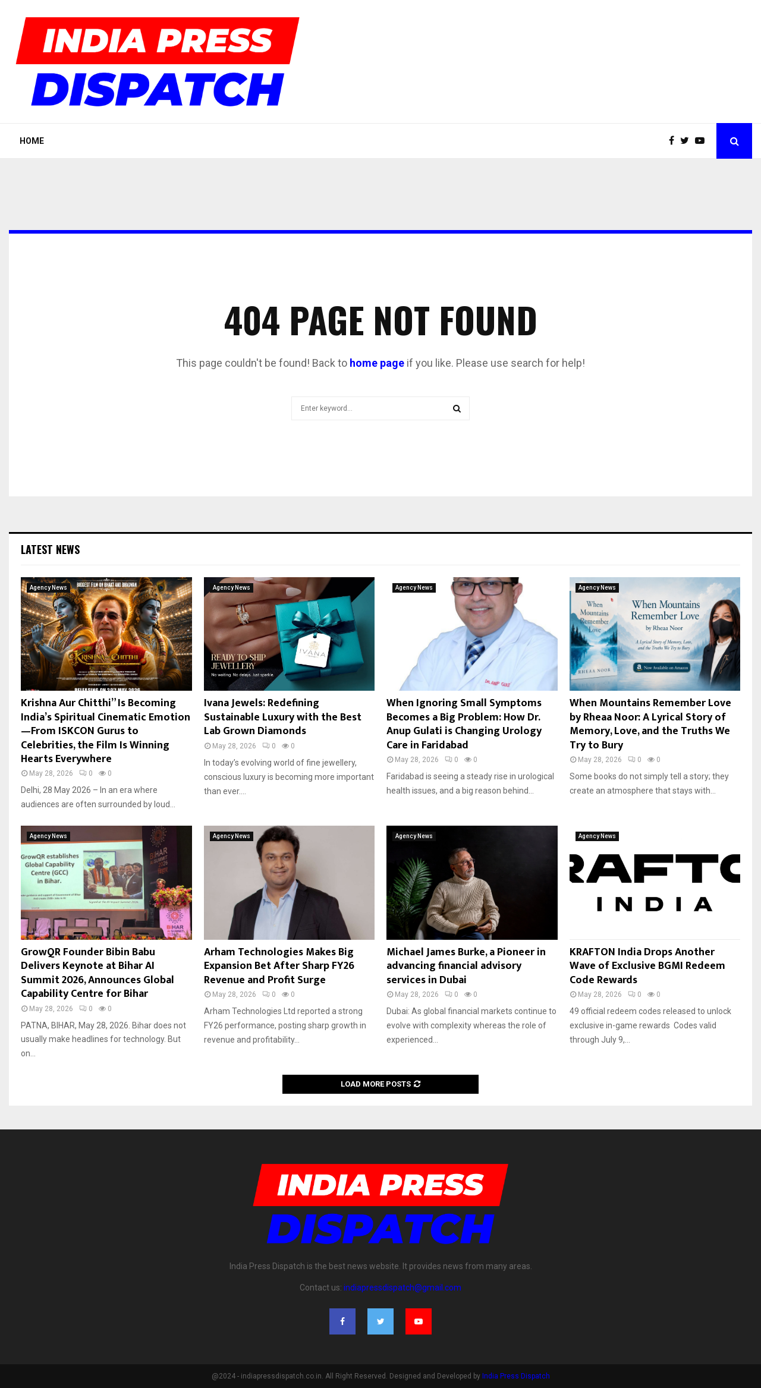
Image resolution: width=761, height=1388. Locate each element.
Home (32, 141)
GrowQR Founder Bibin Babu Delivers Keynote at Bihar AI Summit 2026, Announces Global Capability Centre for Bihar (97, 973)
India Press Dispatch (516, 1376)
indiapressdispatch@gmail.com (402, 1287)
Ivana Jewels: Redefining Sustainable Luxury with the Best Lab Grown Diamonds (282, 717)
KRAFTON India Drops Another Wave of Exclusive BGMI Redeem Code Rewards (647, 966)
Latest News (50, 549)
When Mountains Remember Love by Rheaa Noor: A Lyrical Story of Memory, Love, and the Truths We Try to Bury (650, 724)
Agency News (48, 587)
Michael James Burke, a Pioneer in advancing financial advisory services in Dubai (466, 966)
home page (377, 363)
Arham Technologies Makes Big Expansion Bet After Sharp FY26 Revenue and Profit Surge (279, 966)
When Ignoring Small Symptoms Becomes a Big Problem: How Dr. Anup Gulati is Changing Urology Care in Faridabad (464, 724)
